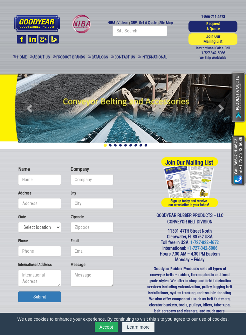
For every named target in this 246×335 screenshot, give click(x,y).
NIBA (111, 23)
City (73, 193)
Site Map (166, 23)
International (154, 57)
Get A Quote (148, 23)
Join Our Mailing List (212, 39)
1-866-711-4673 (213, 16)
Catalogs (100, 57)
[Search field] (140, 30)
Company (80, 169)
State (22, 217)
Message (78, 265)
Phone (23, 241)
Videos (122, 23)
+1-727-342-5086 (202, 248)
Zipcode (77, 217)
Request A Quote (213, 26)
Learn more (138, 327)
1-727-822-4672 (204, 242)
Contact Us (124, 57)
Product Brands (70, 57)
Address (24, 193)
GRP (134, 23)
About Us (41, 57)
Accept (106, 327)
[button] (30, 108)
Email (75, 241)
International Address (35, 265)
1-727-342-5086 (213, 53)
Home (22, 57)
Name (24, 169)
